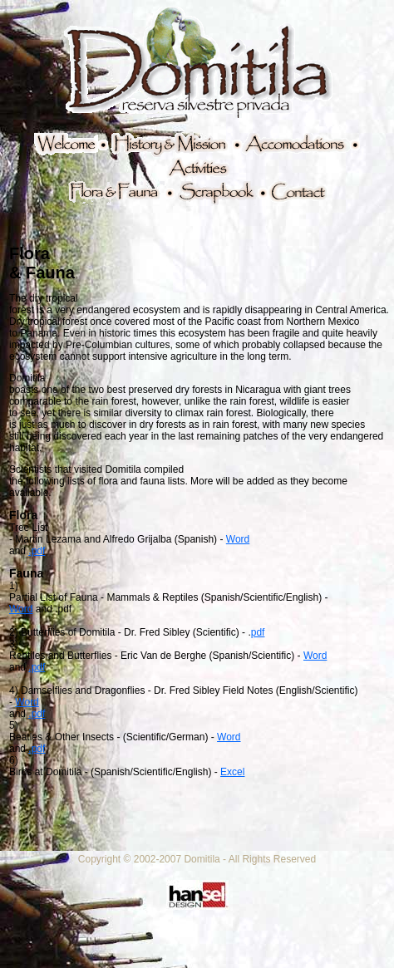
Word (237, 539)
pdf (258, 632)
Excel (232, 772)
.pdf (36, 551)
